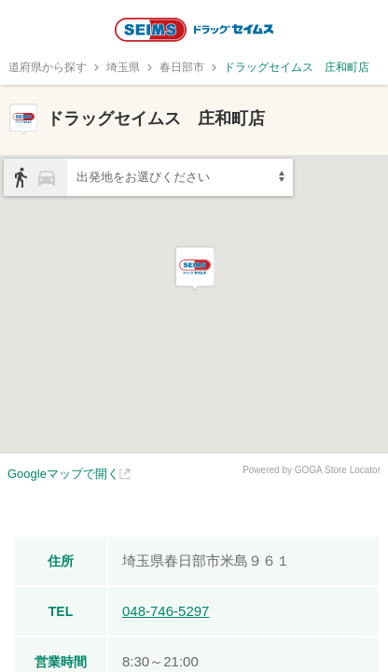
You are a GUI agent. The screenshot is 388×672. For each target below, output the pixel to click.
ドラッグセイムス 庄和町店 (296, 67)
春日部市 (181, 67)
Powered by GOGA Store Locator (311, 470)
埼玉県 (123, 67)
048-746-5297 (165, 611)
